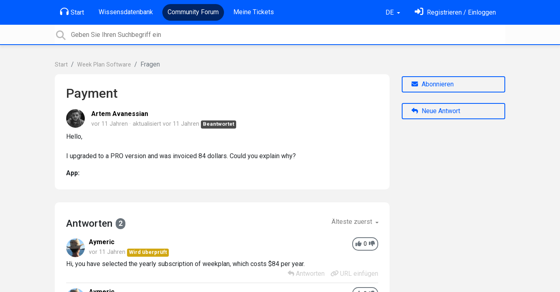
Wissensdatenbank (126, 12)
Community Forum (193, 12)
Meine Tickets (253, 12)
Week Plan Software (104, 64)
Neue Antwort (435, 111)
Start (72, 11)
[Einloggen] (455, 12)
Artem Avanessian (119, 114)
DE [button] (390, 12)
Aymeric (101, 242)
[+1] (358, 244)
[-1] (372, 244)
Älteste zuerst (353, 221)
